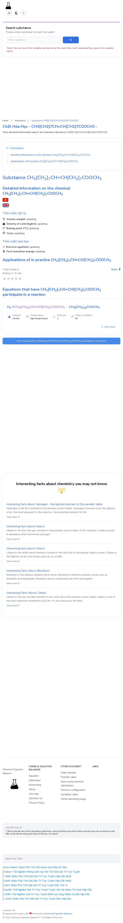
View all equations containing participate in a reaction (61, 341)
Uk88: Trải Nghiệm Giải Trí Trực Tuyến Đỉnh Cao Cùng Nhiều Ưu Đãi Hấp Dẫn (47, 894)
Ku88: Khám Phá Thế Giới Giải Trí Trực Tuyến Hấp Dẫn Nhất (37, 881)
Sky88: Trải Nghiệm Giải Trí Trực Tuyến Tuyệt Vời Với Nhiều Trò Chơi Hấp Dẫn (48, 890)
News (32, 789)
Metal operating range (73, 799)
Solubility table (69, 794)
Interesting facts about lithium (25, 548)
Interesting (35, 785)
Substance (20, 120)
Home (5, 120)
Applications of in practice (44, 161)
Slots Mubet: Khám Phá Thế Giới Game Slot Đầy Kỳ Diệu (35, 867)
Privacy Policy (36, 803)
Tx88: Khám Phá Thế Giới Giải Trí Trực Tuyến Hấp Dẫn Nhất (37, 876)
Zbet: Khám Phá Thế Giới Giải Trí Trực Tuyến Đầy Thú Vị (35, 885)
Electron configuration (73, 790)
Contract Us (35, 798)
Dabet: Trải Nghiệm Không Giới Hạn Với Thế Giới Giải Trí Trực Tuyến (42, 872)
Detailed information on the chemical (50, 155)
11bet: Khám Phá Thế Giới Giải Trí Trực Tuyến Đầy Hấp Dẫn (37, 899)
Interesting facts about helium (25, 526)
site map (34, 794)
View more (108, 326)
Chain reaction (68, 772)
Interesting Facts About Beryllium (27, 571)
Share (115, 269)
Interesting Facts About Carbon (26, 593)
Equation (34, 776)
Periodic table (68, 777)
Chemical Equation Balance (58, 913)
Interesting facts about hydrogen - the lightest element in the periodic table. (54, 504)
